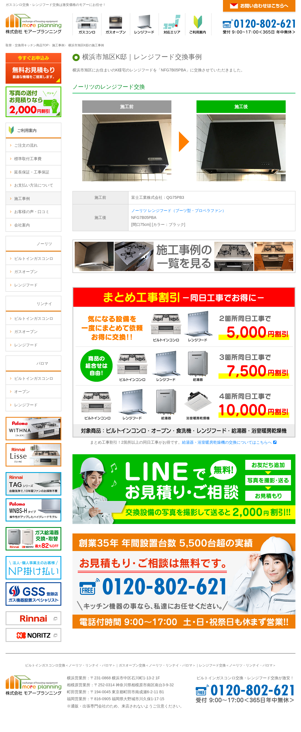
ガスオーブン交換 (132, 665)
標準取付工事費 (28, 158)
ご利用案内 (27, 130)
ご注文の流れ (26, 145)
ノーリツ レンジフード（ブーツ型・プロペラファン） (178, 210)
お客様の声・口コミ (31, 211)
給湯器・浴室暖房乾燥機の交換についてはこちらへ (227, 442)
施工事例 (58, 45)
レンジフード (26, 285)
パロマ (107, 665)
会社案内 (22, 225)
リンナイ (92, 665)
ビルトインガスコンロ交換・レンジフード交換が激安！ (245, 678)
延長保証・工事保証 (31, 172)
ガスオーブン (26, 271)
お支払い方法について (33, 185)
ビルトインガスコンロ (33, 258)
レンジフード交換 (212, 665)
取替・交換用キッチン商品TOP (27, 45)
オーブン (22, 391)
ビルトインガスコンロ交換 (45, 665)
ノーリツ (75, 665)
